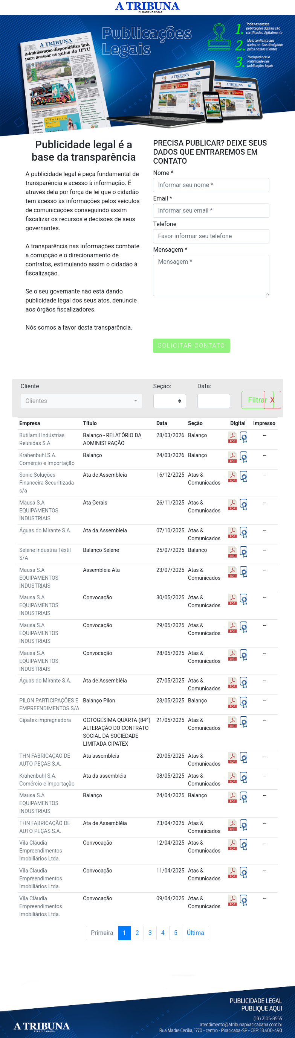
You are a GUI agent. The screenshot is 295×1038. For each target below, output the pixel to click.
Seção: (162, 386)
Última (195, 932)
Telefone (164, 224)
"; (169, 401)
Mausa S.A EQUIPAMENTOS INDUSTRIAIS (38, 510)
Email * (162, 198)
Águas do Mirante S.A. (45, 530)
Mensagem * (170, 249)
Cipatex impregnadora (45, 720)
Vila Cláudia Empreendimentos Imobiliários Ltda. (40, 851)
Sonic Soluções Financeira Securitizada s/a (46, 483)
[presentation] (210, 312)
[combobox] (81, 401)
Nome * (163, 172)
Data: (204, 386)
